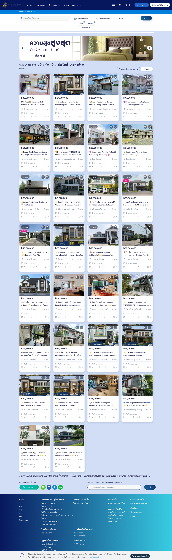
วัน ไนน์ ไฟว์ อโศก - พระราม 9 (52, 509)
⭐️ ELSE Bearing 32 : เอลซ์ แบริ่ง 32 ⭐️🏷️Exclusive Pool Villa (34, 255)
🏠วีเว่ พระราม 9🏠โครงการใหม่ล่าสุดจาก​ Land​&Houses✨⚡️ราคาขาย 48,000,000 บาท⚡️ (34, 455)
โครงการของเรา (24, 520)
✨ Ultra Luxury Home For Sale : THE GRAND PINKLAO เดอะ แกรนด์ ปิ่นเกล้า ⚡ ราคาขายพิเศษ (136, 305)
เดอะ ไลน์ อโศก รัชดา (49, 524)
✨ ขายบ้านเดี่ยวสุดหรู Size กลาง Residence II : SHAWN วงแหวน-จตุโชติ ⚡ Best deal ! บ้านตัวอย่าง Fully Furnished (136, 205)
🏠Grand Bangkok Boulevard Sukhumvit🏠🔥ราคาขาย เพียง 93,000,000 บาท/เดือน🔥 (101, 255)
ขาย (20, 503)
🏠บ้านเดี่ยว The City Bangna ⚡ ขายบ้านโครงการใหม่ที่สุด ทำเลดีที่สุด (135, 255)
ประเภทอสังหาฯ (54, 5)
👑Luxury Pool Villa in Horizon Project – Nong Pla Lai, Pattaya (101, 104)
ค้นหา (146, 18)
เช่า (20, 506)
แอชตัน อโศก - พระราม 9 (50, 521)
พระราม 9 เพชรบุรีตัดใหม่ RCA (53, 499)
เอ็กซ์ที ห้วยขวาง (78, 544)
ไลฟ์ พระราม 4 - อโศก (80, 503)
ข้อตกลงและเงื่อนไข (137, 499)
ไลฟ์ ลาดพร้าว (78, 533)
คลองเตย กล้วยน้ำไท (81, 499)
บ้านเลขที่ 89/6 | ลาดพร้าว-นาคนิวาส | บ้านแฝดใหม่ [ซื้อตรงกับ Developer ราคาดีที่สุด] (35, 355)
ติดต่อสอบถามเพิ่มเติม (27, 482)
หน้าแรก (30, 5)
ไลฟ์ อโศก (45, 518)
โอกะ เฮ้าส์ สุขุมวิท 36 (49, 544)
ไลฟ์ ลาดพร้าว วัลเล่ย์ (80, 536)
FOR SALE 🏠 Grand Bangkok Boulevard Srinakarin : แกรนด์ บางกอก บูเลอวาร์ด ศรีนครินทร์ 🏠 (34, 104)
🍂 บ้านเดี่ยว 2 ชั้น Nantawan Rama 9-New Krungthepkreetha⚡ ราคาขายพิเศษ (102, 305)
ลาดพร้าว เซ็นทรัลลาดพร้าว (83, 529)
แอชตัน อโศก (46, 547)
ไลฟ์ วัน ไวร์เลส (47, 533)
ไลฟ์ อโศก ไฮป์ (47, 506)
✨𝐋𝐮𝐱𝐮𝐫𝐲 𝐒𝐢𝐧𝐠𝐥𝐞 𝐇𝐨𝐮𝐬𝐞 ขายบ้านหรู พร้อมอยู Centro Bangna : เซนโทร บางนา (34, 155)
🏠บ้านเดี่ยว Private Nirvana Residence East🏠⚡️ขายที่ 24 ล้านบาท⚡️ (68, 355)
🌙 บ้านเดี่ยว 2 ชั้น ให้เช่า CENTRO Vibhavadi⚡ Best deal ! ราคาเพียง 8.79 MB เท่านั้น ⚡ (68, 205)
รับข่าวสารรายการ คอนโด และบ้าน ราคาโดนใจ (104, 482)
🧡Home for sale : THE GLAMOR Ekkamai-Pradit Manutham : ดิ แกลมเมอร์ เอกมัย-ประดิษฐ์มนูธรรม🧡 (68, 155)
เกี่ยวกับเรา (134, 508)
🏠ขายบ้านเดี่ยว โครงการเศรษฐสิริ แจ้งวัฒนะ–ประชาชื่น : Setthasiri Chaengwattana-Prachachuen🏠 (102, 205)
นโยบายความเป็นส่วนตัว (138, 504)
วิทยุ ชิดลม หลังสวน (49, 529)
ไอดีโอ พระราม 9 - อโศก (50, 512)
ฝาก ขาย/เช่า (141, 5)
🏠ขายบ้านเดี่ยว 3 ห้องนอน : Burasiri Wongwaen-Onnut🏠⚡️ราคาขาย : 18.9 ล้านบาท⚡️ (68, 455)
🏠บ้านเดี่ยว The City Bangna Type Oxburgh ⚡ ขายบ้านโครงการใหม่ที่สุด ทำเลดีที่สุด (34, 305)
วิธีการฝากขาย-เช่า (136, 512)
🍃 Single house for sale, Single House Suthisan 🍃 (135, 154)
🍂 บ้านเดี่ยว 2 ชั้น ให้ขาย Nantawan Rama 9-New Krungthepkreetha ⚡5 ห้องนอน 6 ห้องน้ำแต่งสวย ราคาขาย (68, 305)
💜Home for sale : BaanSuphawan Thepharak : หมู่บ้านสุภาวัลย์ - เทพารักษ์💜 (136, 104)
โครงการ (67, 5)
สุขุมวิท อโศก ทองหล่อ (50, 540)
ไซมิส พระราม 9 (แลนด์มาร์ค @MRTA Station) (57, 515)
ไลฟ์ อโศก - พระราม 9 (49, 503)
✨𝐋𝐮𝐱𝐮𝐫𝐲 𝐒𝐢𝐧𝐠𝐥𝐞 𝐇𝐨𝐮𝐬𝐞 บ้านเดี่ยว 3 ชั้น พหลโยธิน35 (34, 204)
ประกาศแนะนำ (40, 5)
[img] (84, 22)
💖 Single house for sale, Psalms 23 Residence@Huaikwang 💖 (102, 154)
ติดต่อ (82, 5)
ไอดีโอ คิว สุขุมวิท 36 (49, 550)
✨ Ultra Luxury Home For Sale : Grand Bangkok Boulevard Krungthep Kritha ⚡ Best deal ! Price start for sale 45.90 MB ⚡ (67, 405)
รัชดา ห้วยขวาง (79, 540)
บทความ (75, 5)
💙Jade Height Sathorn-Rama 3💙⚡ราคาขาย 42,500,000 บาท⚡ (136, 405)
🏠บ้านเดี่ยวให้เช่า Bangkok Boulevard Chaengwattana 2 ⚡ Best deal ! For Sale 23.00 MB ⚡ (101, 405)
